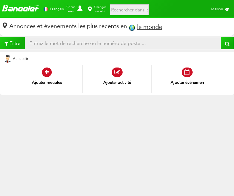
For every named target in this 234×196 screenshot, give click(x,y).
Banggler (20, 8)
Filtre (12, 43)
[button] (79, 6)
